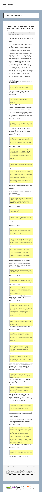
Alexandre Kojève (27, 467)
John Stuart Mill (32, 470)
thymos (26, 472)
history (19, 470)
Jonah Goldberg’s (26, 38)
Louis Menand (25, 28)
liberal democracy (14, 471)
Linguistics (8, 467)
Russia (12, 472)
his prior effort (23, 40)
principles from (26, 486)
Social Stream (15, 467)
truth (32, 472)
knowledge (8, 471)
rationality (25, 471)
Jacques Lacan (26, 470)
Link (8, 466)
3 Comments (9, 477)
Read (11, 467)
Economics (29, 466)
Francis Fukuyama (31, 469)
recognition (8, 472)
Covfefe (16, 469)
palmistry (18, 471)
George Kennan (9, 470)
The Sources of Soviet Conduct (19, 472)
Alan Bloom (21, 467)
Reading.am (30, 471)
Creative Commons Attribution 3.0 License (26, 489)
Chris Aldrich (8, 4)
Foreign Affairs (24, 469)
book (7, 474)
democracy (20, 469)
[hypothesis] (9, 474)
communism (12, 469)
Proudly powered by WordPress (12, 486)
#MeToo (19, 430)
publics (22, 471)
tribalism (29, 472)
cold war (7, 469)
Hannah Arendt (15, 470)
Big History (32, 467)
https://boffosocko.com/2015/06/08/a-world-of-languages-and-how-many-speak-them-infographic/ (21, 421)
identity (22, 470)
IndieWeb (33, 466)
